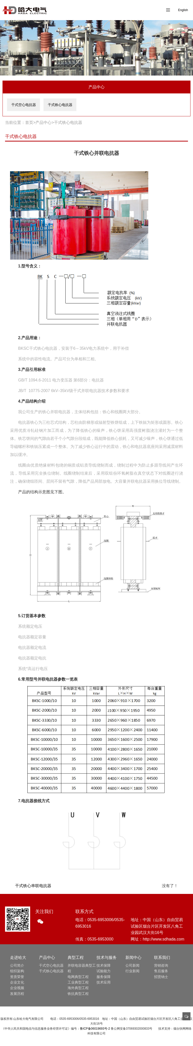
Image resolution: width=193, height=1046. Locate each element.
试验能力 (103, 971)
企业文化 (17, 982)
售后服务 (161, 971)
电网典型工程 (78, 977)
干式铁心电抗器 (60, 105)
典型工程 (76, 957)
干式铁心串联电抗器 (33, 886)
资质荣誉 (17, 977)
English (183, 10)
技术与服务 (106, 957)
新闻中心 (133, 957)
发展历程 (17, 994)
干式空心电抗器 (23, 105)
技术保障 (103, 965)
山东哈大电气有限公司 (25, 10)
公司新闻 (132, 965)
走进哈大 (18, 957)
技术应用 (103, 982)
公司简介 (17, 965)
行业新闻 (132, 971)
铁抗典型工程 (78, 994)
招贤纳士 (161, 977)
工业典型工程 (78, 982)
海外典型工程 (78, 988)
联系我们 (162, 957)
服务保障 (103, 977)
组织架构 (17, 971)
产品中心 (43, 122)
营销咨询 (161, 965)
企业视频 (17, 988)
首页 (29, 122)
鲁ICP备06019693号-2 (95, 1028)
